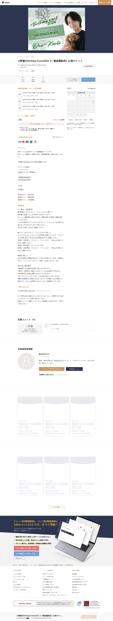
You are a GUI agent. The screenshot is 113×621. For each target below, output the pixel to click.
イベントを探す (17, 574)
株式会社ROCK (44, 354)
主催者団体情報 (88, 66)
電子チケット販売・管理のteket (20, 565)
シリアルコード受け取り (19, 590)
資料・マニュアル (47, 590)
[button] (10, 614)
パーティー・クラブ (23, 56)
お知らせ (74, 590)
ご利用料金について (48, 579)
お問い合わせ (75, 592)
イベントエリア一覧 (18, 579)
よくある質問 (16, 584)
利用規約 (74, 574)
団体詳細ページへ (74, 369)
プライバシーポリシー (78, 576)
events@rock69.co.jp (43, 291)
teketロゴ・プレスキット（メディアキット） (55, 595)
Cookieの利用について (78, 579)
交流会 (32, 56)
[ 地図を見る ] (23, 67)
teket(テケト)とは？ (48, 574)
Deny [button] (90, 612)
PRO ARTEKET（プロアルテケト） (22, 587)
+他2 (28, 618)
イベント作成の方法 (48, 576)
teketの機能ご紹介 (48, 582)
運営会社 (74, 587)
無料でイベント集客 (104, 2)
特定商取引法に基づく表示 (79, 584)
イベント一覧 (33, 565)
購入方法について (59, 137)
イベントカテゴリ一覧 (19, 576)
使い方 (15, 582)
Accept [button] (99, 612)
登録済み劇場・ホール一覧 (50, 592)
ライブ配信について (48, 584)
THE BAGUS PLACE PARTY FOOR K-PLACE (45, 618)
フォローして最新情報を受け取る (51, 369)
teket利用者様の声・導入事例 (51, 587)
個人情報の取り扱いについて (80, 582)
